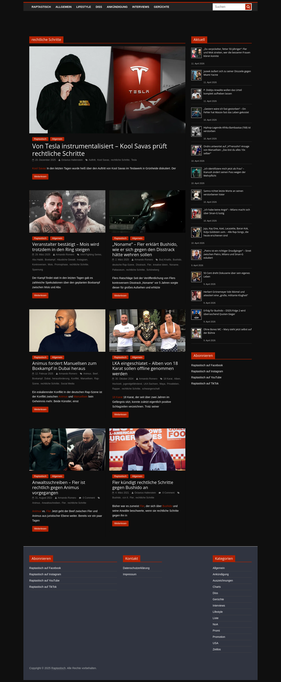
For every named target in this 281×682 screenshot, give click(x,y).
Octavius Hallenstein (72, 160)
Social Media (67, 383)
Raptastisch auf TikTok (205, 383)
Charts (217, 586)
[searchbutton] (248, 7)
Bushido (177, 259)
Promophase (61, 264)
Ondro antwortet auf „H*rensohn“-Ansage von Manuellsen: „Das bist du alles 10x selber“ (226, 150)
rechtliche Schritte (120, 160)
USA (215, 643)
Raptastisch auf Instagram (207, 371)
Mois (50, 264)
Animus (87, 373)
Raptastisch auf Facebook (207, 365)
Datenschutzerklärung (136, 568)
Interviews (140, 6)
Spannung (37, 269)
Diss (99, 6)
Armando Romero (65, 254)
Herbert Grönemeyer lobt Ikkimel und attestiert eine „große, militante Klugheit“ (226, 293)
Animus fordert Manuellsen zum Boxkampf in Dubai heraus (64, 365)
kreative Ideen (160, 264)
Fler (149, 264)
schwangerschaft (151, 388)
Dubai (47, 378)
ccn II (125, 497)
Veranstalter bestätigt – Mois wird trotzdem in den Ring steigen (65, 246)
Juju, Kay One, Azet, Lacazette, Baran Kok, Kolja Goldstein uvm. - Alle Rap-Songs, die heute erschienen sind (226, 232)
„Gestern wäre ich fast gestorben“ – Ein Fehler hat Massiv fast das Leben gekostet (226, 110)
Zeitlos (217, 649)
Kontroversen (39, 264)
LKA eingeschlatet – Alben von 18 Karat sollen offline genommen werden (145, 368)
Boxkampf (50, 259)
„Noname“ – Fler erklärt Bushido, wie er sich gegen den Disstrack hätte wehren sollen (144, 249)
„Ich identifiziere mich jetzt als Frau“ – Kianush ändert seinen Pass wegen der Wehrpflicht (225, 172)
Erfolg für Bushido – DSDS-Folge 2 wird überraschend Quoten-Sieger (224, 312)
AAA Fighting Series (90, 254)
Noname (173, 264)
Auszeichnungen (223, 580)
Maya (162, 383)
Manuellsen (86, 378)
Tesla (134, 160)
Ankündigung (117, 6)
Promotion (219, 636)
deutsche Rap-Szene (123, 264)
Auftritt (92, 160)
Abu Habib (37, 259)
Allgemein (64, 6)
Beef (95, 373)
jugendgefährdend (132, 383)
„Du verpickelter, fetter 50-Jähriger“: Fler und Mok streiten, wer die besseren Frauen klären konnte (227, 52)
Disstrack (140, 264)
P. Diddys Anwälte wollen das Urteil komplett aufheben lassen (223, 91)
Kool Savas (103, 160)
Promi (216, 630)
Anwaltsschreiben (51, 503)
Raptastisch (41, 6)
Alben (177, 378)
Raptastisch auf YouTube (206, 377)
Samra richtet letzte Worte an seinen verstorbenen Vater (223, 192)
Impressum (129, 574)
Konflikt (75, 378)
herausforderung (60, 378)
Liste (216, 618)
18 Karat (168, 378)
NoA (215, 624)
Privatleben (173, 383)
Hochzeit (116, 383)
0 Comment (87, 497)
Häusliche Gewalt (66, 259)
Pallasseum (118, 269)
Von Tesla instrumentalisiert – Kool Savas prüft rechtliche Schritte (99, 150)
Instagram (82, 259)
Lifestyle (83, 6)
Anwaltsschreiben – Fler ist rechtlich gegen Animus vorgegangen (58, 487)
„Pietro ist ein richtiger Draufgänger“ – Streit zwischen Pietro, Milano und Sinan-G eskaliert (227, 254)
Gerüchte (161, 6)
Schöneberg (153, 269)
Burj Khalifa (165, 259)
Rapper (116, 388)
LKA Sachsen (151, 383)
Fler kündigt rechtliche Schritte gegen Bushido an (142, 484)
